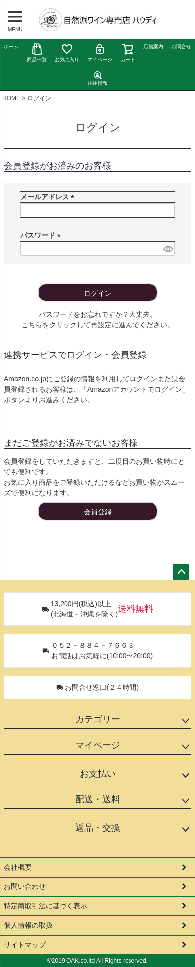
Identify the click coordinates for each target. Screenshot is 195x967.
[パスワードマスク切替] (167, 248)
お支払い (98, 774)
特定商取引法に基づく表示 (45, 906)
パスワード (42, 235)
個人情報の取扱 (28, 925)
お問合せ (181, 46)
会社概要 (18, 867)
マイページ (99, 52)
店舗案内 (153, 46)
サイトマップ (25, 945)
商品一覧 (37, 52)
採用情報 (98, 78)
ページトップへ (181, 572)
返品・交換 (97, 828)
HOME (11, 98)
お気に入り (67, 52)
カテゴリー (97, 719)
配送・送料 (97, 799)
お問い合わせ (25, 886)
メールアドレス (49, 197)
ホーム (11, 46)
